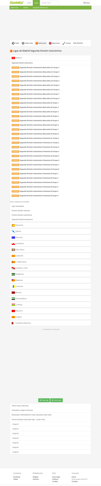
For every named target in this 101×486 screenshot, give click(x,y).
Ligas (37, 3)
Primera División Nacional (21, 211)
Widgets (36, 477)
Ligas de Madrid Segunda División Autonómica (35, 50)
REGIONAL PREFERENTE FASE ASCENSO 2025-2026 (31, 415)
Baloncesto (40, 43)
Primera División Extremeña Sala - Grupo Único (28, 419)
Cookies (55, 481)
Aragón (17, 317)
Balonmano (54, 43)
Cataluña (17, 255)
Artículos (36, 479)
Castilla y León (20, 268)
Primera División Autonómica (22, 215)
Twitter (15, 479)
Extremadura (19, 298)
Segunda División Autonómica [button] (22, 63)
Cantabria (18, 243)
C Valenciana (19, 262)
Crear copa (56, 400)
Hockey (66, 43)
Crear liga (44, 400)
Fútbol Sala (27, 43)
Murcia (16, 292)
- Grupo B (15, 424)
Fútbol (15, 43)
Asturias (17, 237)
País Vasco (18, 249)
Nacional (17, 225)
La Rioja (17, 304)
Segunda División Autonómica (22, 219)
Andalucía (18, 274)
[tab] (50, 57)
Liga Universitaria (18, 206)
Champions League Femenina (22, 410)
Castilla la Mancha (21, 323)
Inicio (29, 3)
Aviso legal (56, 477)
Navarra (17, 310)
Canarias (17, 286)
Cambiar (75, 481)
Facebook (16, 477)
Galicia (16, 231)
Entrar (87, 3)
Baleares (17, 280)
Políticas (55, 479)
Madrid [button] (16, 58)
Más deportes (78, 43)
